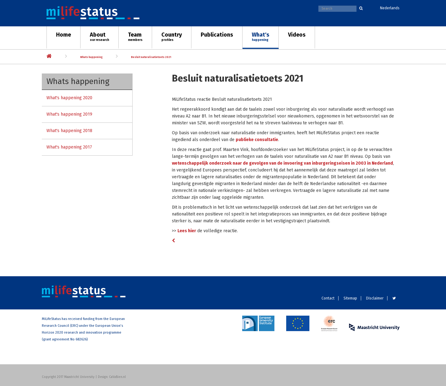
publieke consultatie (257, 139)
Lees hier (186, 230)
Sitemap (350, 298)
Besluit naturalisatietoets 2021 (151, 57)
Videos (296, 34)
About (99, 36)
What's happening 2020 (69, 97)
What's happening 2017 (69, 147)
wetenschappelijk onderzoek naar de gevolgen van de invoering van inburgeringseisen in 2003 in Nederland (282, 163)
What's (260, 36)
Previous (10, 53)
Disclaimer (374, 298)
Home (63, 34)
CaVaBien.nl (117, 377)
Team (135, 36)
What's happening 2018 (69, 130)
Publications (217, 34)
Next (435, 53)
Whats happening (91, 57)
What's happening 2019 (69, 114)
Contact (327, 298)
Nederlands (390, 8)
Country (171, 36)
